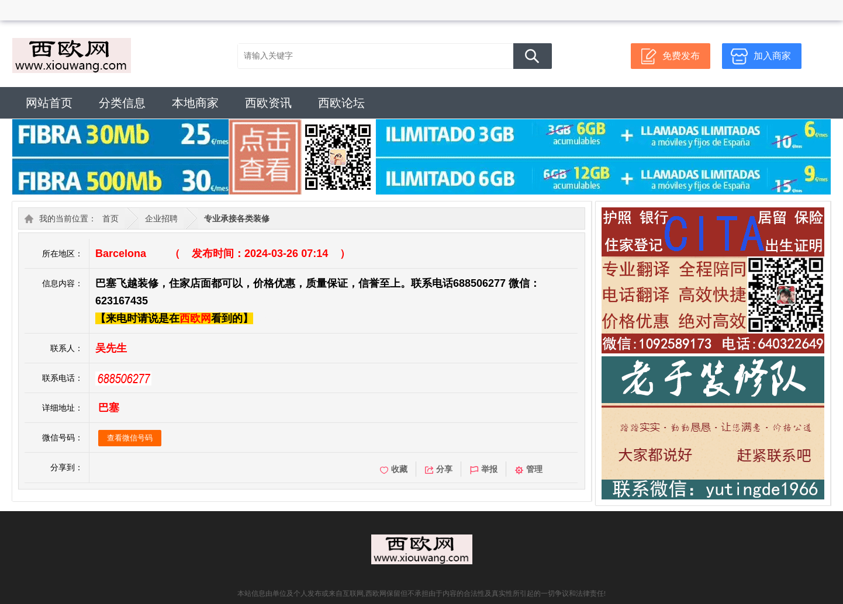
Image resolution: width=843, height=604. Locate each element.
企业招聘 (161, 218)
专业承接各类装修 (237, 218)
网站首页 (49, 102)
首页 (110, 218)
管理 (529, 469)
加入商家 (772, 56)
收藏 (393, 469)
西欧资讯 (268, 102)
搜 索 (532, 56)
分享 (438, 469)
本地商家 (195, 102)
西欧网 (195, 318)
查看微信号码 (130, 437)
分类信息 (122, 102)
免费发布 (681, 56)
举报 (483, 469)
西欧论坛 (341, 102)
